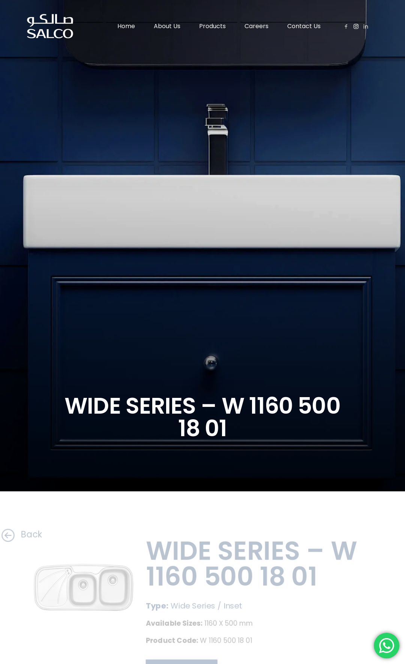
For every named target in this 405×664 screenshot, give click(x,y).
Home (126, 26)
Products (212, 26)
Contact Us (304, 26)
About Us (167, 26)
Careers (256, 26)
